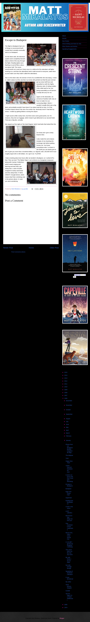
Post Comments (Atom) (18, 252)
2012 (66, 381)
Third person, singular (69, 586)
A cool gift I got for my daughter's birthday (69, 544)
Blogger (62, 618)
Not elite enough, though (69, 566)
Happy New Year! (69, 461)
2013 (66, 378)
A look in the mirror (69, 507)
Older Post (54, 248)
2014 (66, 375)
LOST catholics (69, 512)
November (69, 405)
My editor (68, 582)
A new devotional (69, 578)
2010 (66, 386)
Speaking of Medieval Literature (69, 573)
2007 (66, 395)
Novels (64, 38)
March (68, 433)
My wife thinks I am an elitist (68, 560)
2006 (66, 398)
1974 (66, 607)
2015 (66, 372)
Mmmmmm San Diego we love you (69, 518)
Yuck (67, 458)
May (67, 427)
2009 (66, 389)
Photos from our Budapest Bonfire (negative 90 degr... (69, 448)
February (68, 436)
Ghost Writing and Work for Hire (71, 43)
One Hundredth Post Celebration (69, 527)
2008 (66, 392)
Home (31, 248)
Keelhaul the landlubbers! (69, 502)
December (69, 400)
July (67, 421)
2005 (66, 604)
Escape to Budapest (69, 485)
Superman (69, 497)
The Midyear (69, 455)
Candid (68, 590)
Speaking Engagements (69, 49)
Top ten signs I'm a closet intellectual (69, 597)
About (64, 36)
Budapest (68, 488)
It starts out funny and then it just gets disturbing (69, 478)
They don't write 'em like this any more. (69, 552)
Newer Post (8, 248)
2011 (66, 384)
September (69, 414)
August (68, 418)
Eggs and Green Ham (68, 493)
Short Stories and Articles (69, 46)
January (68, 440)
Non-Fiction (65, 41)
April (67, 430)
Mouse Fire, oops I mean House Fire (69, 536)
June (67, 424)
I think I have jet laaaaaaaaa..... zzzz (69, 469)
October (68, 409)
